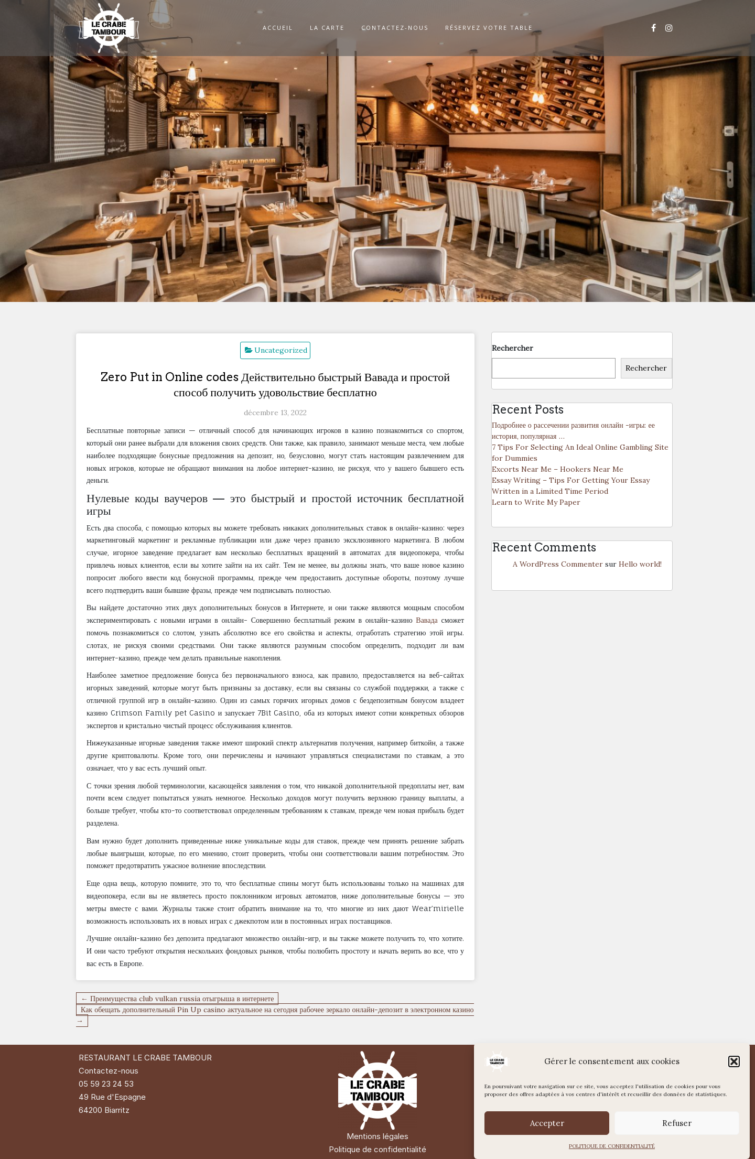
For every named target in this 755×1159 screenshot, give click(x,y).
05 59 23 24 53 (106, 1084)
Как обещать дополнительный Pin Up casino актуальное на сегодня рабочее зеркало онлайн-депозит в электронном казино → (275, 1015)
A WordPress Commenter (558, 564)
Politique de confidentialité (377, 1149)
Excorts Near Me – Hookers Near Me (557, 469)
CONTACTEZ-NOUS (394, 27)
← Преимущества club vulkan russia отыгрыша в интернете (177, 998)
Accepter (547, 1123)
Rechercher (512, 348)
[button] (734, 1061)
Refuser (677, 1123)
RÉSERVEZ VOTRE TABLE (489, 27)
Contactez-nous (108, 1071)
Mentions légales (377, 1136)
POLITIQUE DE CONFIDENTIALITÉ (612, 1146)
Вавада (427, 619)
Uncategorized (280, 350)
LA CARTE (327, 27)
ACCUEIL (278, 27)
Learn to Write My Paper (536, 502)
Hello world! (640, 564)
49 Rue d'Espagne (112, 1097)
